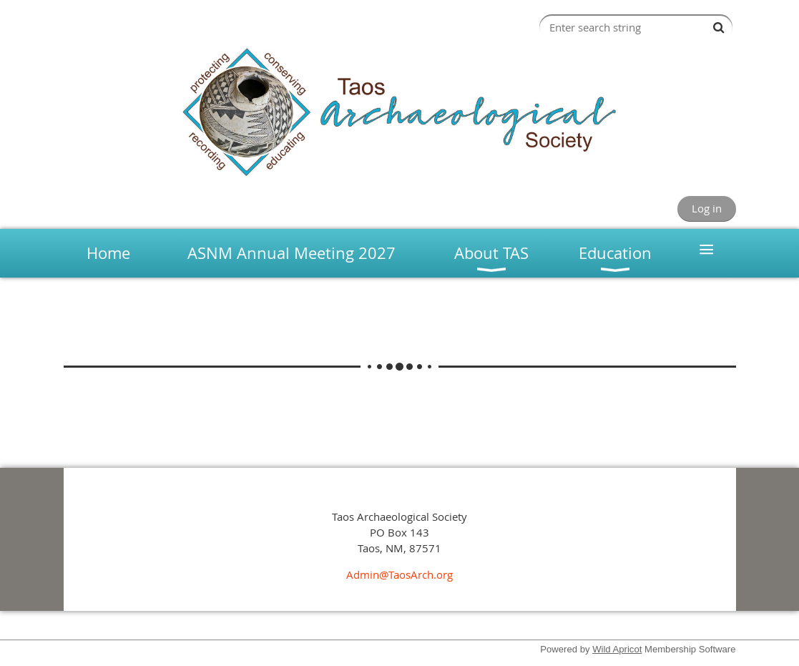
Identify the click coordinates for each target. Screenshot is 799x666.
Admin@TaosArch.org (399, 574)
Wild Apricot (617, 649)
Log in (707, 208)
